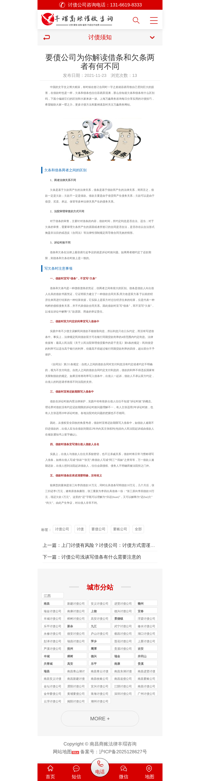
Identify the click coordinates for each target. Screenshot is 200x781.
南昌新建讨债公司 (76, 679)
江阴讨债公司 (123, 686)
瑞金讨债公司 (52, 611)
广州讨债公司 (146, 693)
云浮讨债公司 (52, 701)
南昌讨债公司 (146, 686)
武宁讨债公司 (123, 626)
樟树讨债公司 (76, 618)
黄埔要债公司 (76, 693)
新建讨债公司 (76, 603)
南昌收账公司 (99, 678)
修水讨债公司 (146, 626)
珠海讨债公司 (99, 693)
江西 (47, 596)
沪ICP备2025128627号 (123, 751)
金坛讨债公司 (52, 686)
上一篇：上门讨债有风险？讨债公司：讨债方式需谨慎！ (101, 545)
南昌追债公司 (123, 678)
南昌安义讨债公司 (52, 679)
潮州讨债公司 (99, 701)
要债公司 (98, 529)
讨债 (80, 529)
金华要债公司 (52, 693)
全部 (138, 529)
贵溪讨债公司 (123, 648)
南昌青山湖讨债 (76, 671)
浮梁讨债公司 (146, 618)
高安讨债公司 (99, 618)
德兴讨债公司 (123, 611)
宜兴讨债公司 (99, 686)
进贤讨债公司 (123, 603)
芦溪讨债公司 (52, 648)
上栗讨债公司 (146, 641)
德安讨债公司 (76, 633)
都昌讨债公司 (123, 633)
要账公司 (120, 529)
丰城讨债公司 (52, 618)
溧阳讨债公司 (76, 686)
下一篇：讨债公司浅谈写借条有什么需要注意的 (92, 557)
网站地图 (62, 751)
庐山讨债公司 (99, 633)
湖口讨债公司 (146, 633)
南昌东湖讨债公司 (123, 671)
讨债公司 (62, 529)
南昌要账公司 (146, 678)
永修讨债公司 (52, 633)
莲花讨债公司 (123, 641)
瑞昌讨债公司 (76, 641)
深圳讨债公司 (123, 693)
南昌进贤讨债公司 (146, 671)
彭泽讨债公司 (52, 641)
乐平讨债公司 (52, 626)
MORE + (100, 718)
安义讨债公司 (99, 603)
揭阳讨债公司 (76, 701)
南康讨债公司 (76, 611)
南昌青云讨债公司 (99, 671)
